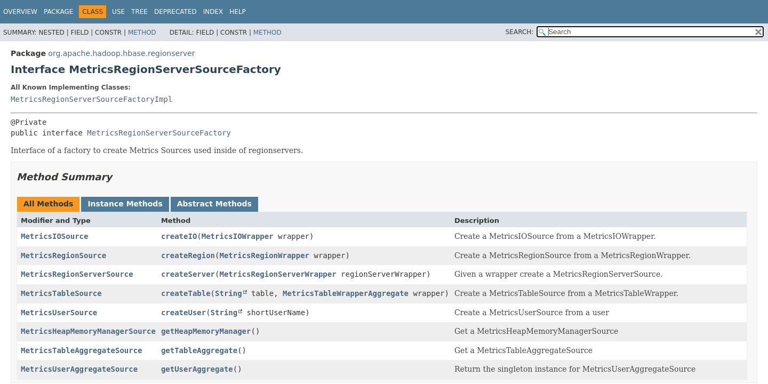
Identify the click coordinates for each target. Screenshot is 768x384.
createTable (186, 293)
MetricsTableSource (61, 293)
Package (58, 11)
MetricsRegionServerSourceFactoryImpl (91, 99)
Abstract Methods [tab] (214, 203)
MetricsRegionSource (63, 255)
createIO (179, 236)
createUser (183, 312)
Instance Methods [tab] (124, 203)
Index (213, 11)
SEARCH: (520, 32)
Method (142, 32)
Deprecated (175, 11)
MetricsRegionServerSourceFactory (159, 133)
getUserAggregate (197, 369)
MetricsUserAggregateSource (79, 369)
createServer (188, 274)
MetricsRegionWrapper (264, 255)
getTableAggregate (199, 350)
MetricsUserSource (59, 312)
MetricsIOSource (54, 236)
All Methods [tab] (48, 203)
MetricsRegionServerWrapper (277, 274)
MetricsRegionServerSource (77, 274)
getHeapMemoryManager (206, 331)
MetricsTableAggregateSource (81, 350)
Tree (139, 11)
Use (118, 11)
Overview (20, 11)
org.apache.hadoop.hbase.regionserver (121, 53)
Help (237, 11)
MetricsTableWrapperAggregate (346, 293)
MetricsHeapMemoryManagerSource (88, 331)
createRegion (188, 255)
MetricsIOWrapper (238, 236)
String (228, 293)
